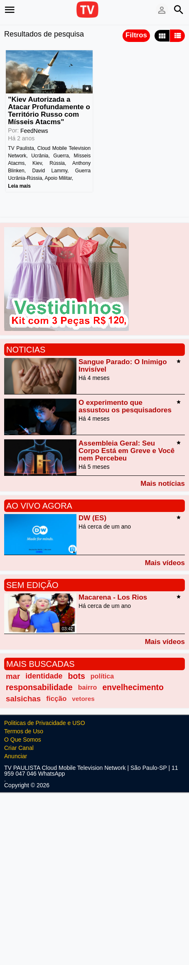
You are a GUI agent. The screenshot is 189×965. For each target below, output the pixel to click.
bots (76, 676)
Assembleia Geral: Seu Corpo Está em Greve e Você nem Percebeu (126, 450)
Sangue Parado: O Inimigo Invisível (123, 365)
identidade (43, 676)
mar (13, 676)
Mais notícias (162, 483)
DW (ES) (92, 518)
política (102, 676)
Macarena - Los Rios (113, 597)
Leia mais (19, 186)
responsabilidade (39, 687)
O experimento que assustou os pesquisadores (125, 406)
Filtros (136, 35)
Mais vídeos (165, 562)
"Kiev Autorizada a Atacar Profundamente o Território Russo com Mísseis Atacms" (49, 111)
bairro (87, 687)
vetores (83, 698)
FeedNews (34, 131)
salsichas (23, 698)
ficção (56, 699)
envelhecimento (133, 687)
